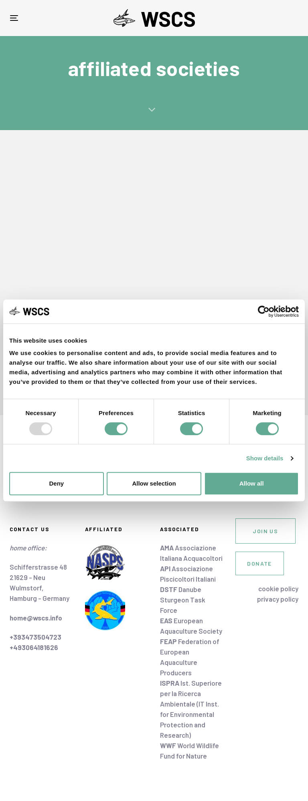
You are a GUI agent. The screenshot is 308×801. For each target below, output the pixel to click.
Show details (265, 458)
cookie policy (278, 588)
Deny (56, 483)
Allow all (251, 483)
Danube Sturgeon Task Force (182, 599)
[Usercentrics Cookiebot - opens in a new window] (264, 311)
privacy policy (277, 599)
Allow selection (154, 483)
